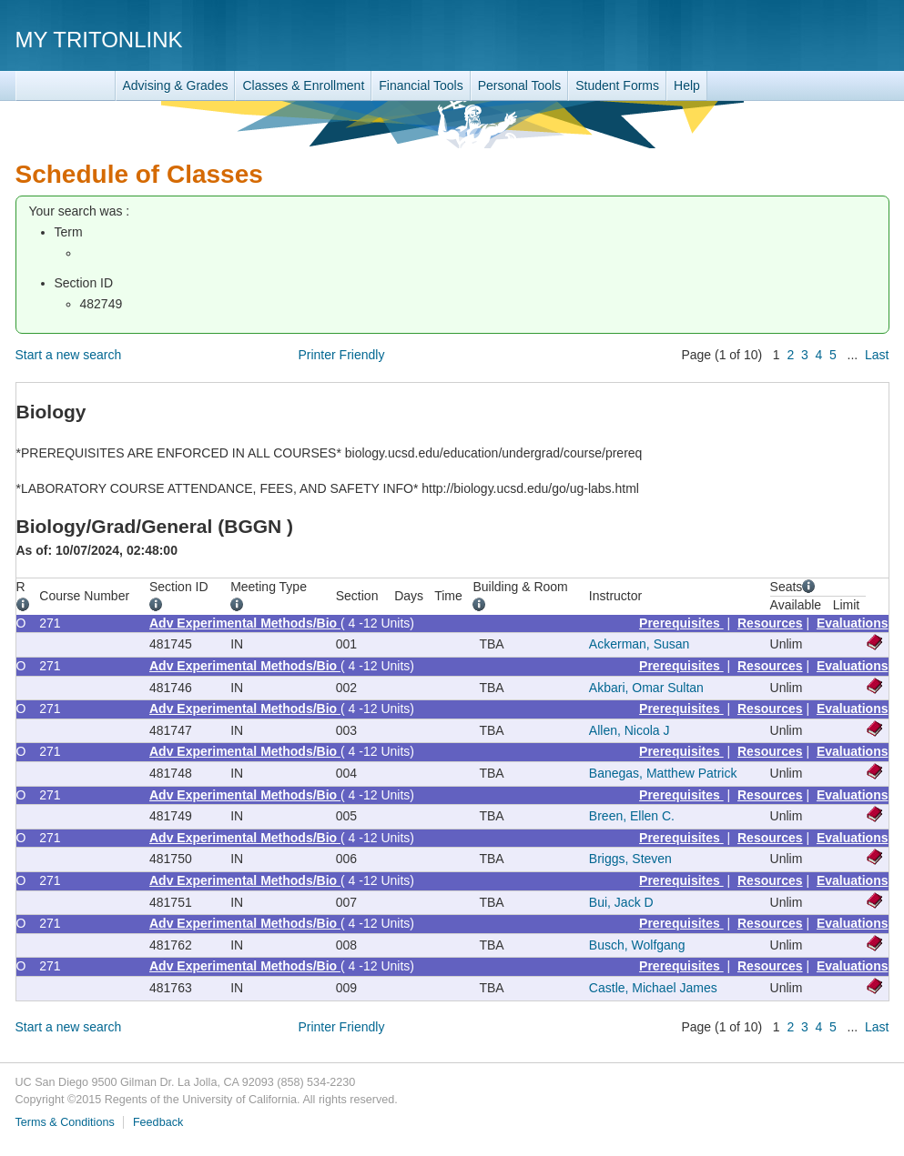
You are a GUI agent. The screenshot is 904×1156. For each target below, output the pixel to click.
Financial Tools (420, 85)
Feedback (158, 1122)
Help (687, 85)
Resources (770, 623)
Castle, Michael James (653, 987)
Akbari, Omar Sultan (646, 687)
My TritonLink (99, 39)
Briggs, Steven (630, 858)
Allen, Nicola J (629, 730)
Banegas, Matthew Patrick (663, 773)
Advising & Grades (176, 85)
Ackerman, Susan (639, 644)
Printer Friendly (341, 354)
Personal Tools (520, 85)
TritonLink (65, 86)
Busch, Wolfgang (637, 945)
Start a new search (68, 354)
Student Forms (617, 85)
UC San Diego (785, 38)
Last (877, 354)
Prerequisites (681, 623)
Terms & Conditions (65, 1122)
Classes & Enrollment (303, 85)
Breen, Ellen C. (632, 816)
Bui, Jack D (621, 902)
